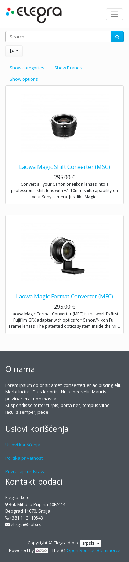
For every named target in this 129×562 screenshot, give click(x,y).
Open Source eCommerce (93, 550)
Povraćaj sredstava (25, 471)
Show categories (27, 68)
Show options (24, 79)
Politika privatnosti (24, 458)
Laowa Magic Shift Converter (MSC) (64, 167)
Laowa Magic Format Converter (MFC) (64, 296)
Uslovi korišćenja (22, 444)
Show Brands (68, 68)
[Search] (117, 37)
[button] (14, 51)
